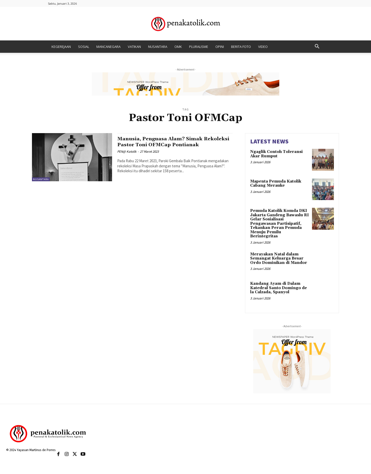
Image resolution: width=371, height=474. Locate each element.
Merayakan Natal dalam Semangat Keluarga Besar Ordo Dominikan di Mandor (278, 258)
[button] (317, 47)
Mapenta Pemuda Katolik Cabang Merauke (275, 183)
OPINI (219, 46)
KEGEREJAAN (61, 46)
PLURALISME (198, 46)
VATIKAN (134, 46)
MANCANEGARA (108, 46)
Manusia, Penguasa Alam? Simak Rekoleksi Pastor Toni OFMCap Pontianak (164, 144)
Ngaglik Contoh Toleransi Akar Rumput (276, 154)
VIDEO (263, 46)
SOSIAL (83, 46)
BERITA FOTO (241, 46)
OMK (178, 46)
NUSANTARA (157, 46)
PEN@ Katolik (126, 157)
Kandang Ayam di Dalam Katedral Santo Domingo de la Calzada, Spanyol (278, 288)
